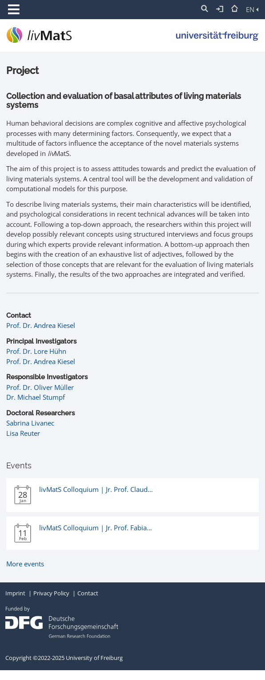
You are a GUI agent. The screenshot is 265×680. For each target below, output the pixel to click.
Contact (87, 593)
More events (25, 563)
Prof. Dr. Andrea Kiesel (40, 325)
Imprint (15, 593)
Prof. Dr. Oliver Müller (40, 387)
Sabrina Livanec (30, 422)
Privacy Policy (51, 593)
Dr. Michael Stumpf (35, 397)
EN (252, 9)
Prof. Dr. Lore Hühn (36, 351)
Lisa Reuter (23, 433)
